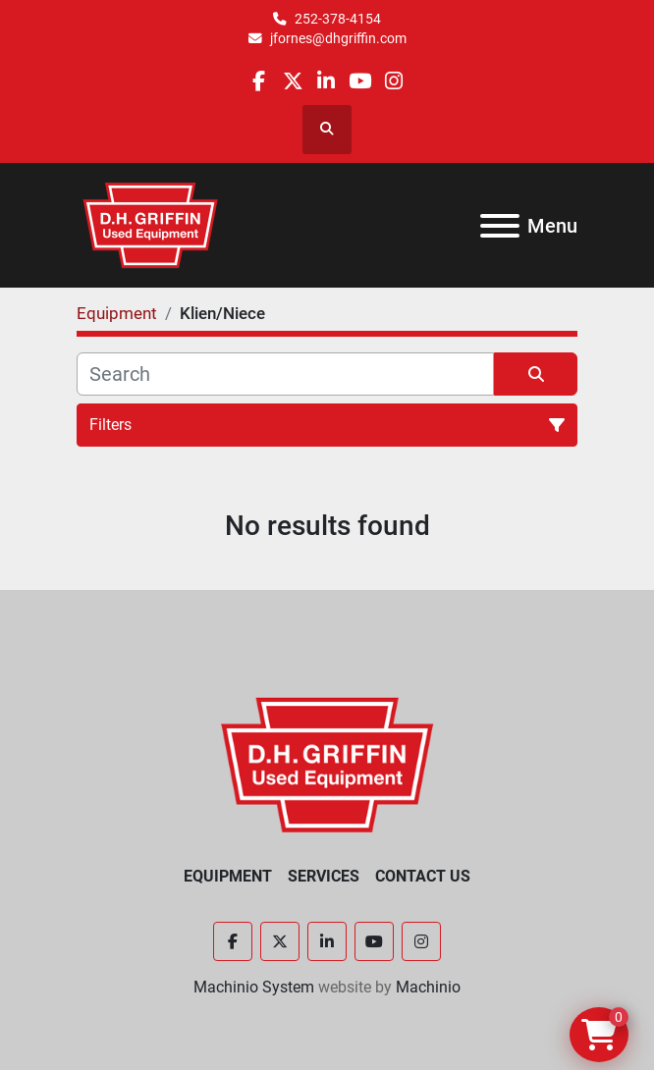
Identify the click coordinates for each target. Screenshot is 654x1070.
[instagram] (393, 81)
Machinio (428, 987)
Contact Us (422, 876)
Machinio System (253, 987)
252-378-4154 (338, 19)
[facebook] (259, 81)
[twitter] (293, 81)
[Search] (285, 374)
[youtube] (360, 81)
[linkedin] (326, 81)
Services (323, 876)
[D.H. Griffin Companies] (327, 763)
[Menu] (499, 226)
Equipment (228, 876)
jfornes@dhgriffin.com (338, 38)
